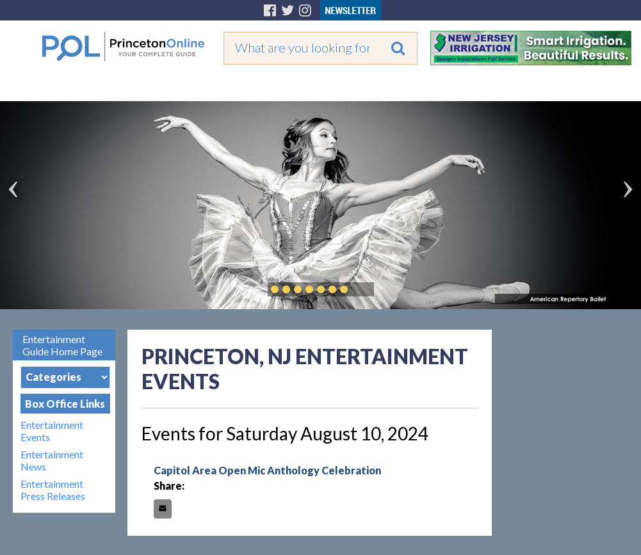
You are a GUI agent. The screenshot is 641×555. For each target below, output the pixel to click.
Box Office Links (65, 404)
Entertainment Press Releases (52, 490)
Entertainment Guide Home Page (62, 345)
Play (363, 289)
